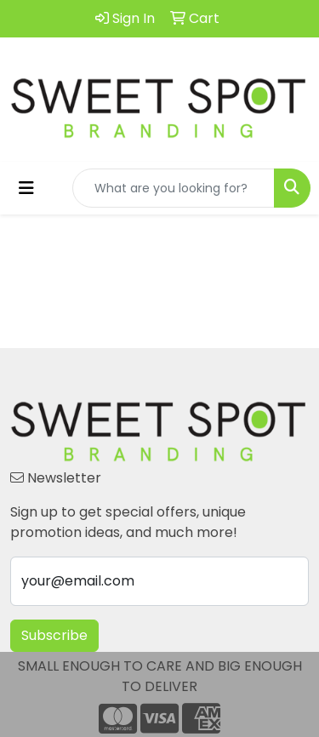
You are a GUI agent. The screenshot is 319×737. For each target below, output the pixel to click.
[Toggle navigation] (26, 188)
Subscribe (54, 635)
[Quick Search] (173, 188)
